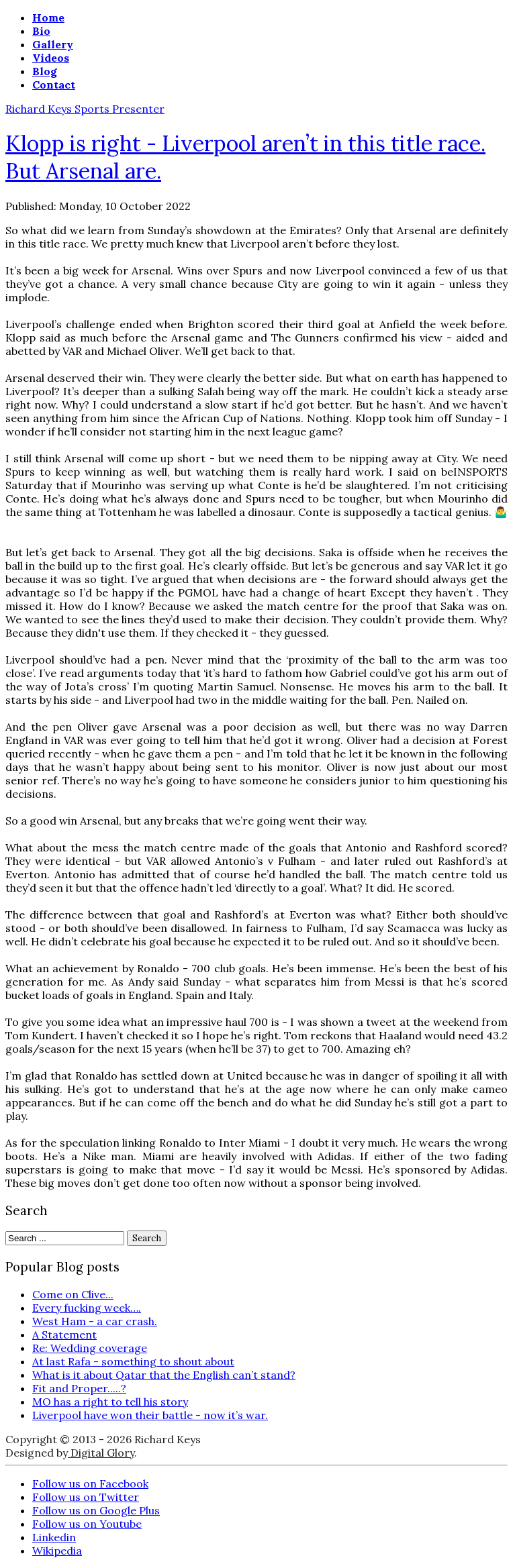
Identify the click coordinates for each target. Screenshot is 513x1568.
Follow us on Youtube (87, 1523)
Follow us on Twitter (85, 1497)
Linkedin (54, 1537)
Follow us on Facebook (90, 1483)
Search (146, 1238)
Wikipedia (57, 1550)
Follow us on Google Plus (96, 1510)
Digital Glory (101, 1452)
